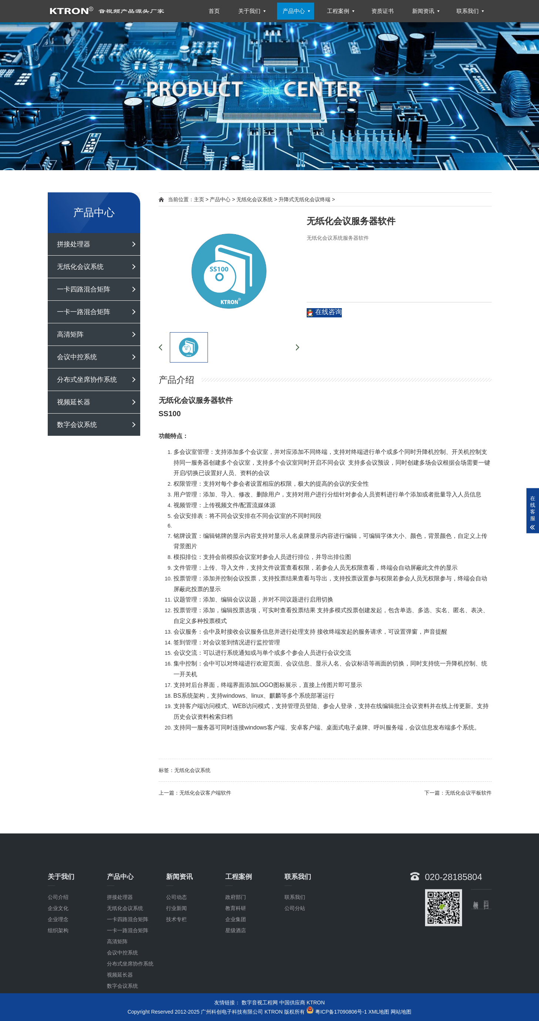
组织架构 (58, 980)
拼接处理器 (73, 244)
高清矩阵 (70, 334)
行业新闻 (176, 957)
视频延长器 (73, 402)
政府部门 (235, 946)
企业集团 (235, 968)
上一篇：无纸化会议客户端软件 (195, 793)
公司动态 (176, 946)
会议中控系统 (77, 357)
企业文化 (58, 957)
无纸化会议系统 (80, 266)
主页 (199, 199)
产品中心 (220, 199)
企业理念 (58, 968)
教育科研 (235, 957)
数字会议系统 (77, 424)
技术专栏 (176, 968)
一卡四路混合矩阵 (83, 289)
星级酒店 (235, 980)
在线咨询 (324, 312)
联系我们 (294, 946)
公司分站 (294, 957)
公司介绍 (58, 946)
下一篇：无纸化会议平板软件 (458, 793)
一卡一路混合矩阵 (83, 312)
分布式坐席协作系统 (87, 379)
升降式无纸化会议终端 (304, 199)
